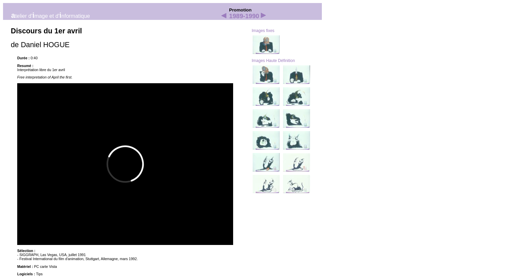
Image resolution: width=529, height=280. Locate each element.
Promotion (240, 9)
